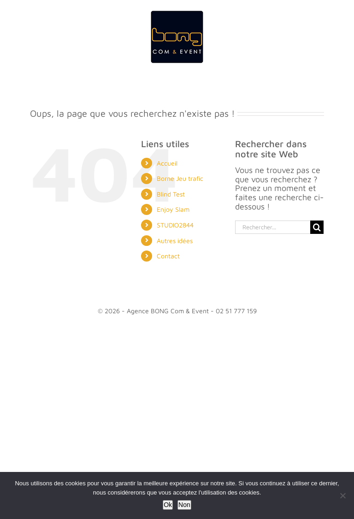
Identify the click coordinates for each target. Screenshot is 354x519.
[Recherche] (317, 227)
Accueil (167, 163)
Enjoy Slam (173, 209)
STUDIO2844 (175, 225)
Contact (168, 256)
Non (184, 504)
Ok (168, 504)
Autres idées (175, 241)
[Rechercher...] (272, 227)
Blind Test (171, 194)
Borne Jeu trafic (180, 178)
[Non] (342, 495)
